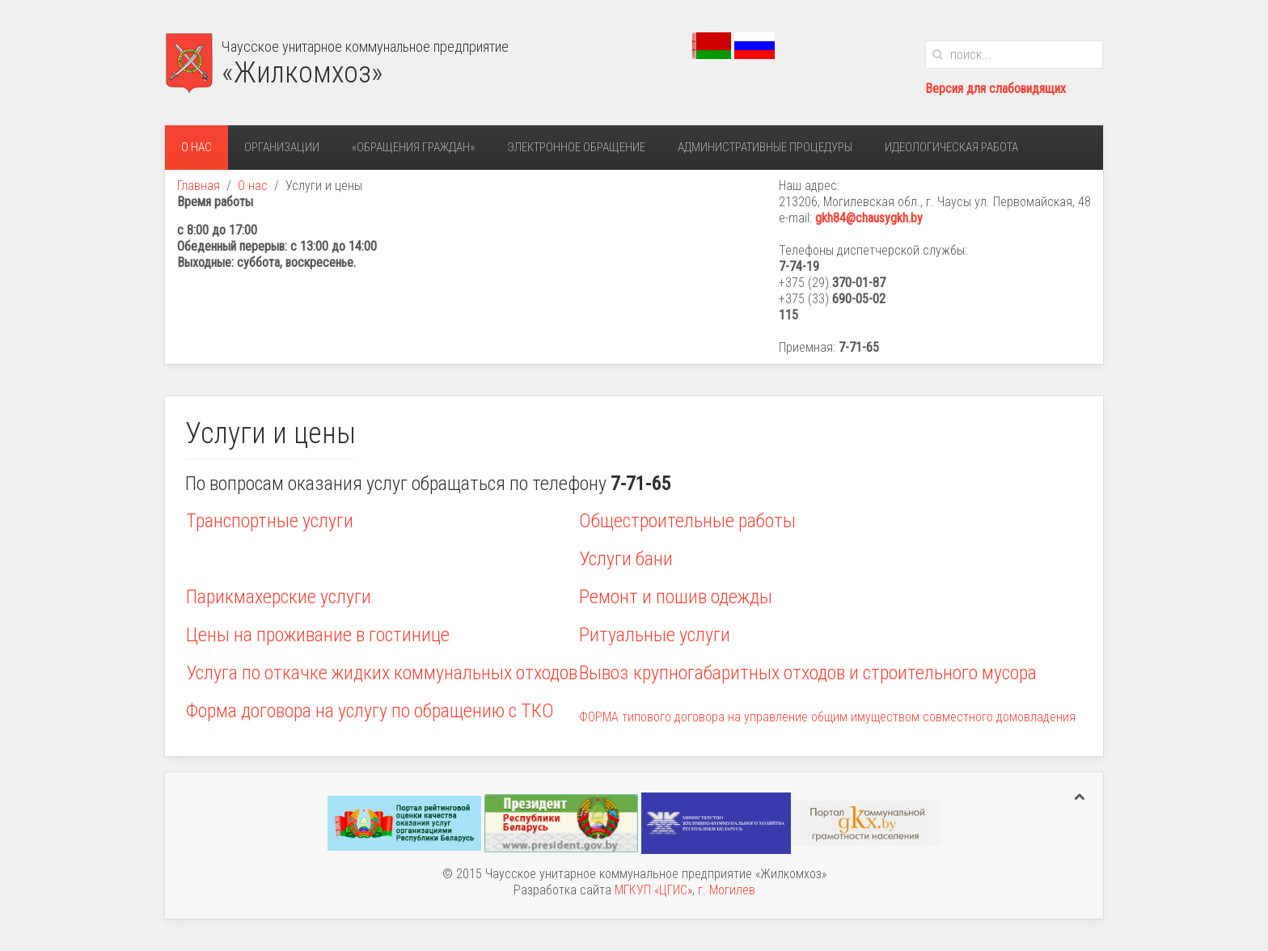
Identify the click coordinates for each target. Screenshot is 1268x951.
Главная (198, 185)
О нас (196, 147)
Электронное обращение (576, 147)
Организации (281, 147)
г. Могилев (726, 890)
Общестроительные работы (687, 520)
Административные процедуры (765, 147)
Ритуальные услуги (654, 634)
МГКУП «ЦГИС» (653, 890)
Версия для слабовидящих (995, 88)
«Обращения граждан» (413, 147)
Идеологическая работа (951, 147)
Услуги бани (626, 558)
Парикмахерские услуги (278, 596)
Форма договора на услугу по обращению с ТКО (370, 711)
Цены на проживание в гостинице (318, 634)
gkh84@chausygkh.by (869, 218)
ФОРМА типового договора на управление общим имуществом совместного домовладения (827, 717)
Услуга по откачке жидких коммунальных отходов (381, 672)
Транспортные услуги (269, 520)
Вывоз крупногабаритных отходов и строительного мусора (808, 672)
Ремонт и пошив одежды (675, 596)
